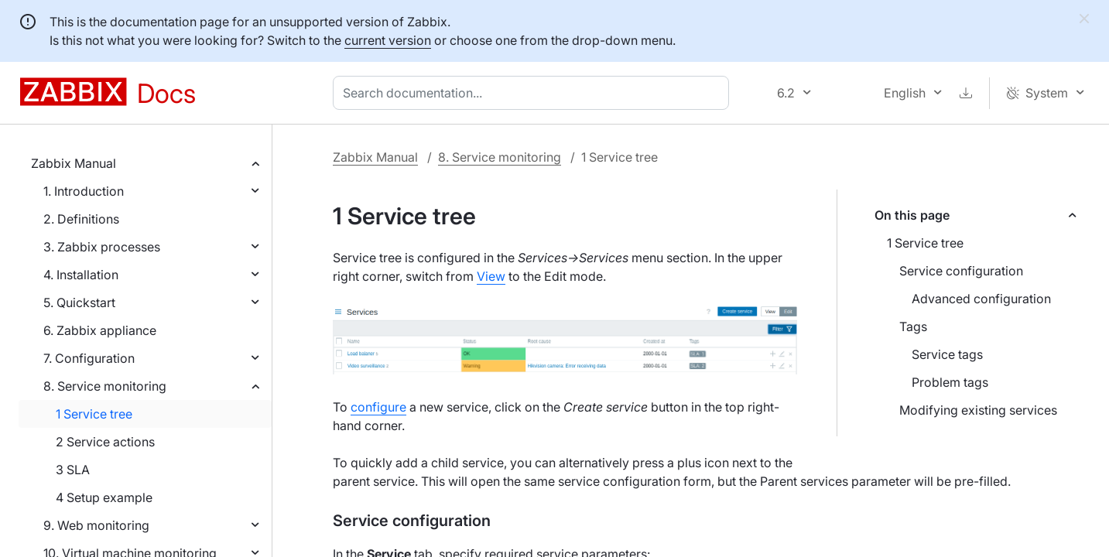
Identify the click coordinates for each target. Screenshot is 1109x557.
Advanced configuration (981, 298)
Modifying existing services (978, 410)
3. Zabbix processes (101, 247)
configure (378, 407)
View (491, 276)
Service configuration (961, 270)
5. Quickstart (79, 302)
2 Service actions (105, 441)
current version (387, 40)
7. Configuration (89, 358)
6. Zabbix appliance (99, 330)
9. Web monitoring (96, 525)
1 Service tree (94, 414)
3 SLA (73, 469)
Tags (913, 326)
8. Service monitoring (104, 386)
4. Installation (80, 274)
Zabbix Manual (73, 163)
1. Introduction (83, 191)
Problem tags (950, 382)
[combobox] (534, 93)
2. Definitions (81, 219)
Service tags (947, 354)
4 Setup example (104, 497)
